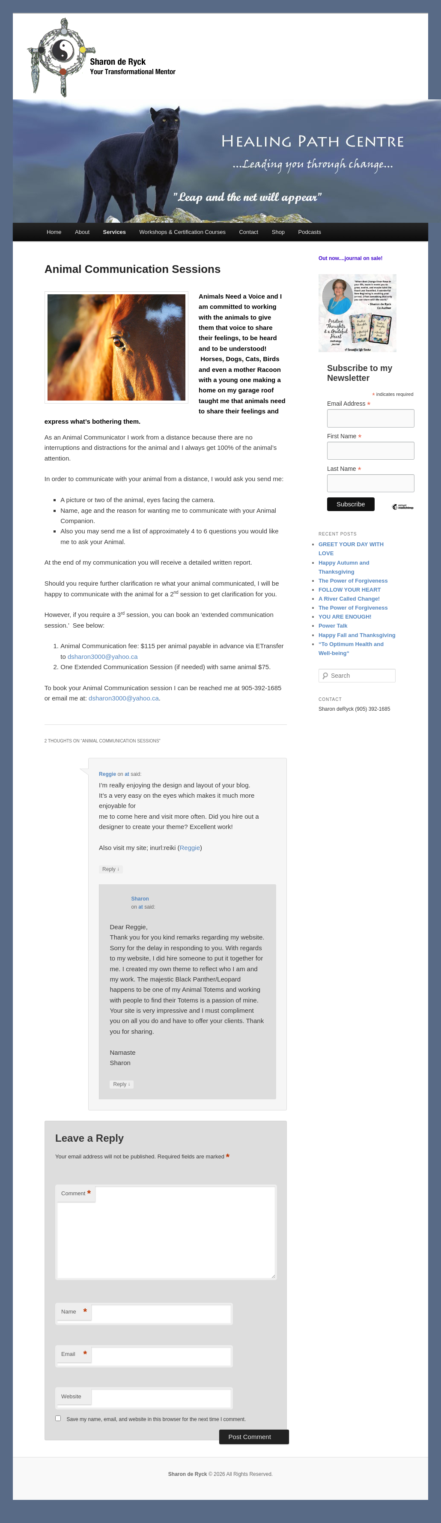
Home (54, 232)
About (82, 232)
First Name (344, 436)
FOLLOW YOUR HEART (350, 589)
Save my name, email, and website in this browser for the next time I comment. (156, 1419)
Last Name (344, 469)
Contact (248, 232)
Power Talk (333, 625)
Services (114, 232)
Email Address (349, 404)
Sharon (140, 899)
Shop (278, 232)
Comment (76, 1194)
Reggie (107, 774)
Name (74, 1312)
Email (74, 1354)
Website (71, 1396)
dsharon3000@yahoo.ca (103, 656)
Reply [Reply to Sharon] (121, 1084)
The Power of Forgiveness (353, 580)
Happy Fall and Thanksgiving (357, 635)
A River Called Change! (349, 598)
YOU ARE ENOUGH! (345, 616)
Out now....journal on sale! (351, 258)
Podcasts (309, 232)
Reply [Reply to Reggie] (110, 869)
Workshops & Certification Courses (183, 232)
